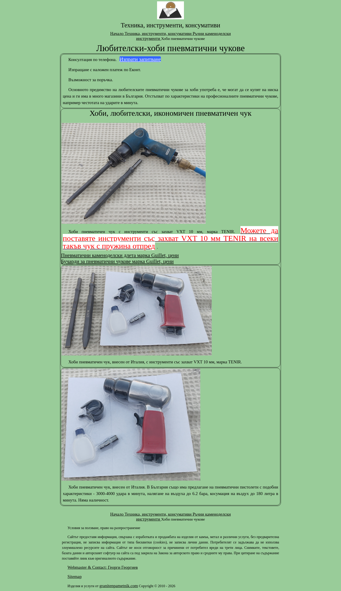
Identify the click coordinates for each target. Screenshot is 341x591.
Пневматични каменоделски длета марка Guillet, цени (120, 255)
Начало (117, 33)
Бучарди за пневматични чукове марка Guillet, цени (117, 261)
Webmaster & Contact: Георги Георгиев (102, 567)
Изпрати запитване (140, 59)
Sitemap (74, 576)
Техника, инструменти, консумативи (158, 33)
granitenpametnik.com (118, 585)
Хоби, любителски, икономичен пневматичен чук (170, 113)
